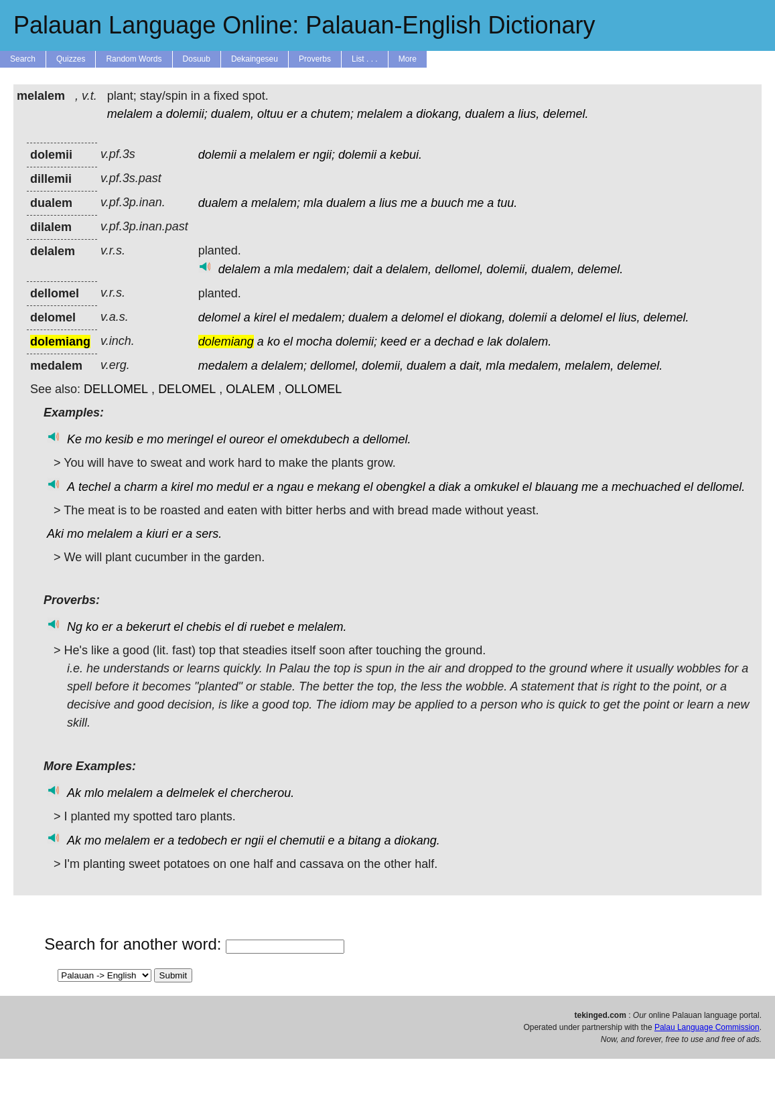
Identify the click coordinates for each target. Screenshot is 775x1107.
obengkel (400, 487)
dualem (484, 114)
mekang (338, 487)
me (409, 203)
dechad (454, 341)
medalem (223, 365)
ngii (253, 840)
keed (393, 341)
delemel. (565, 114)
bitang (364, 840)
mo (93, 439)
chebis (203, 627)
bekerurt (148, 627)
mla (313, 203)
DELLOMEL (116, 389)
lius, (528, 114)
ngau (290, 487)
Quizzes (70, 59)
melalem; (275, 203)
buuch (447, 203)
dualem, (232, 114)
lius (388, 203)
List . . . (365, 59)
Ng (74, 627)
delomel (219, 317)
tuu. (507, 203)
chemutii (301, 840)
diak (450, 487)
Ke (74, 439)
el (284, 317)
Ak (74, 793)
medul (232, 487)
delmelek (190, 793)
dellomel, (459, 269)
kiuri (157, 533)
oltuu (270, 114)
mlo (94, 793)
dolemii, (507, 269)
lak (494, 341)
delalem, (408, 269)
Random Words (133, 59)
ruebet (267, 627)
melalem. (321, 627)
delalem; (284, 365)
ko (273, 341)
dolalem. (528, 341)
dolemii (217, 154)
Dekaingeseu (254, 59)
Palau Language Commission (707, 1027)
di (241, 627)
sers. (209, 533)
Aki (55, 533)
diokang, (439, 114)
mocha (314, 341)
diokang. (417, 840)
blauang (556, 487)
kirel (265, 317)
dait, (471, 365)
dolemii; (187, 114)
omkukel (496, 487)
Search (23, 59)
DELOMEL (187, 389)
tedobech (202, 840)
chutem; (332, 114)
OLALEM (250, 389)
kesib (119, 439)
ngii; (324, 154)
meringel (190, 439)
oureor (246, 439)
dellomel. (387, 439)
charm (140, 487)
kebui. (406, 154)
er (292, 114)
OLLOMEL (313, 389)
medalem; (323, 269)
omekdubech (314, 439)
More (408, 59)
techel (94, 487)
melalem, (589, 365)
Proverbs (315, 59)
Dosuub (196, 59)
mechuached (646, 487)
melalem (130, 114)
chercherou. (262, 793)
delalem (239, 269)
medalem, (534, 365)
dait (362, 269)
